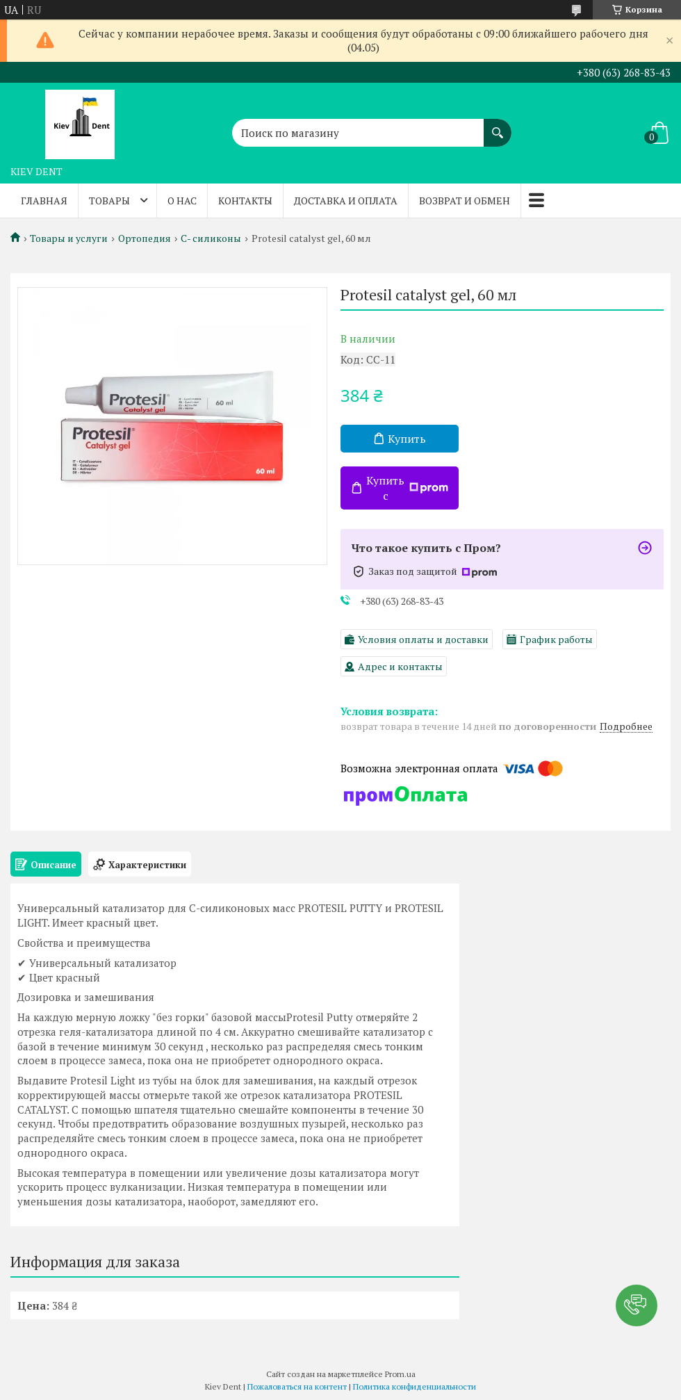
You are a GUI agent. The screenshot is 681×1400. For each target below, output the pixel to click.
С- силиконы (211, 238)
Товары (109, 200)
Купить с (407, 488)
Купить (407, 438)
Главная (44, 200)
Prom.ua (400, 1374)
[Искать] (497, 126)
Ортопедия (144, 238)
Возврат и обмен (464, 200)
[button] (636, 1305)
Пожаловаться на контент (297, 1386)
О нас (182, 200)
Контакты (245, 200)
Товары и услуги (69, 238)
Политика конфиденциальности (414, 1386)
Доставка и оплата (345, 200)
